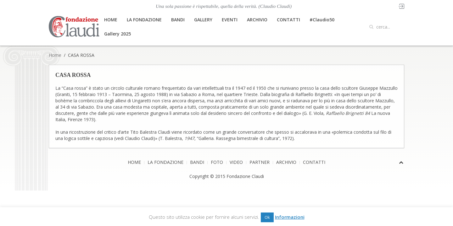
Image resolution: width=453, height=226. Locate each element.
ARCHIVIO (257, 20)
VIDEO (236, 162)
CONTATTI (288, 20)
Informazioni (290, 217)
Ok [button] (267, 217)
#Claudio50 (322, 20)
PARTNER (259, 162)
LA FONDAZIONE (144, 20)
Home (55, 55)
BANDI (178, 20)
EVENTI (230, 20)
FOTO (217, 162)
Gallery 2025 (117, 34)
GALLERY (203, 20)
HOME (110, 20)
